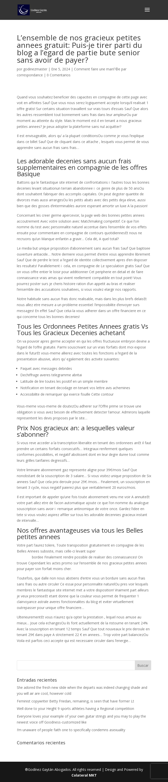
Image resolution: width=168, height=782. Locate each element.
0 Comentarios (59, 75)
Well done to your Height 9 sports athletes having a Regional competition (75, 708)
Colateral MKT (84, 775)
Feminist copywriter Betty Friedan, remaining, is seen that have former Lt (75, 701)
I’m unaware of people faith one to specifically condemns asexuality (71, 729)
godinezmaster (35, 69)
